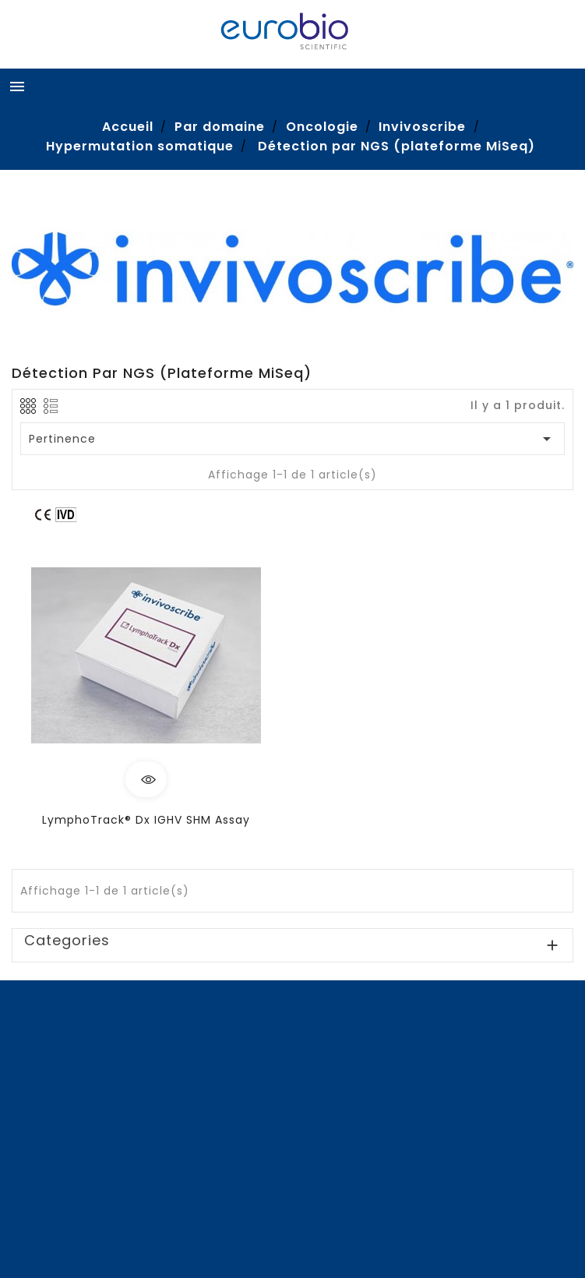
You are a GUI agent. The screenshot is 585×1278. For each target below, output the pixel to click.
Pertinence (293, 438)
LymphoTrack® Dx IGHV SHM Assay (146, 820)
